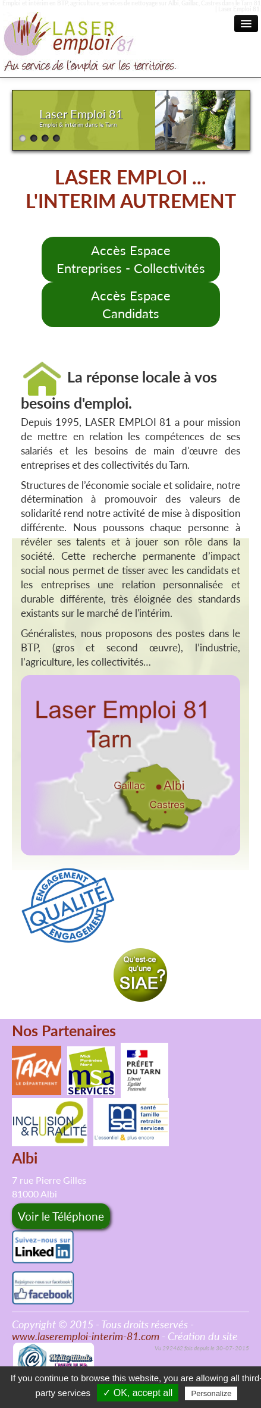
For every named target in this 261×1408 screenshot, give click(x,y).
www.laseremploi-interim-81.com (85, 1336)
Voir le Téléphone (61, 1216)
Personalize (211, 1393)
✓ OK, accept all (137, 1393)
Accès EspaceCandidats (131, 304)
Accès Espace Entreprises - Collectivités (130, 259)
